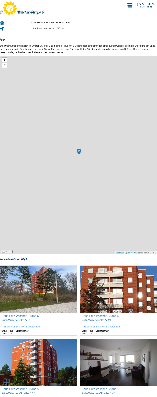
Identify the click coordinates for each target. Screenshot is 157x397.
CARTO (153, 253)
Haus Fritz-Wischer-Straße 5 (20, 316)
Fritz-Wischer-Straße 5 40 (98, 393)
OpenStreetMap (131, 253)
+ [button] (4, 60)
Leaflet (119, 253)
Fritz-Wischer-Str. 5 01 (16, 320)
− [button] (4, 65)
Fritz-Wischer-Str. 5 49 (96, 320)
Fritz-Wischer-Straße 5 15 (18, 393)
